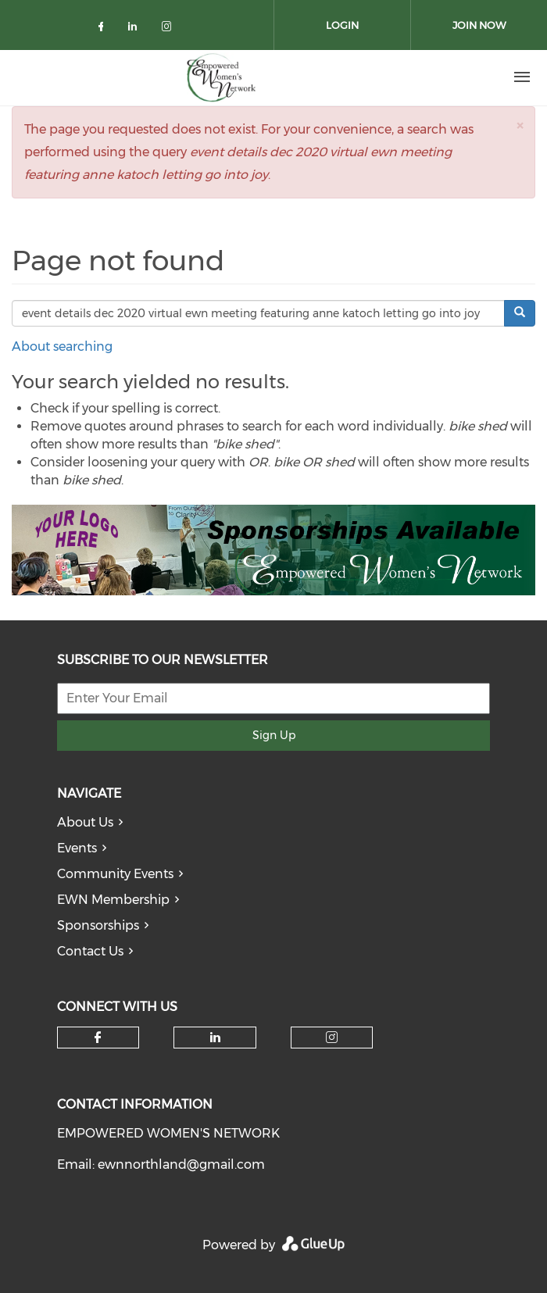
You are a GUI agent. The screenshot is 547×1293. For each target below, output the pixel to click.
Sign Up (273, 735)
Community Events (115, 873)
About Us (85, 822)
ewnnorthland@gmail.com (181, 1164)
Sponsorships (98, 925)
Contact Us (90, 951)
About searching (62, 346)
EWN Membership (113, 899)
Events (77, 848)
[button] (520, 125)
